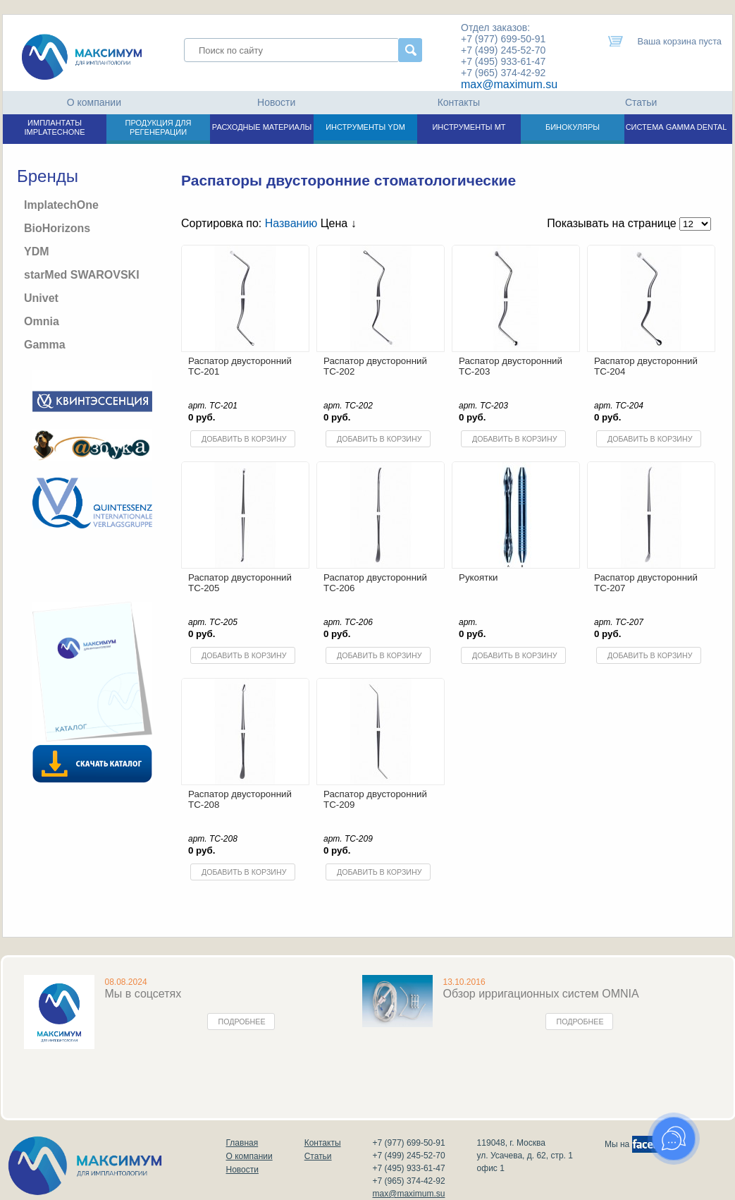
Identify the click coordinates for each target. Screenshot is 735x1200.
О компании (94, 102)
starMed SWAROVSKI (82, 275)
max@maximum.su (509, 84)
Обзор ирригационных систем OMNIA (541, 994)
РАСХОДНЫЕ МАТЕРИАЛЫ (261, 127)
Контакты (459, 102)
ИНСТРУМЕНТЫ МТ (468, 127)
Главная (242, 1143)
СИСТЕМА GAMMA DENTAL (676, 127)
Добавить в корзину (244, 439)
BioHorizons (57, 228)
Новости (276, 102)
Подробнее (242, 1021)
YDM (36, 251)
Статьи (641, 102)
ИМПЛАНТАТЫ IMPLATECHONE (55, 127)
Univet (41, 298)
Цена (339, 223)
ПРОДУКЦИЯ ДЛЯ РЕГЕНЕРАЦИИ (158, 127)
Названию (291, 223)
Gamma (45, 345)
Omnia (41, 321)
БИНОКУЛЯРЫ (572, 127)
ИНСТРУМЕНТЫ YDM (365, 127)
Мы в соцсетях (143, 994)
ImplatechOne (61, 205)
